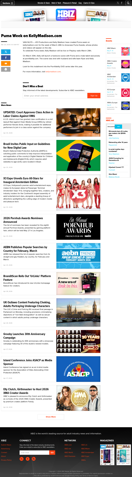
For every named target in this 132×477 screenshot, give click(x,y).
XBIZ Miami (111, 48)
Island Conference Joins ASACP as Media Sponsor (27, 362)
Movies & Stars (44, 3)
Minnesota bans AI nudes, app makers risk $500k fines (118, 133)
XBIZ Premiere (69, 456)
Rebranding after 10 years (118, 142)
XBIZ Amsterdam (111, 75)
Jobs (118, 127)
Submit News (6, 445)
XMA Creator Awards (112, 62)
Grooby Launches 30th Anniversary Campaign (24, 336)
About (3, 456)
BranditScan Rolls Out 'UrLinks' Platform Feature (27, 278)
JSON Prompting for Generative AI (116, 159)
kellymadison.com (53, 71)
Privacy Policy (6, 460)
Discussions (111, 127)
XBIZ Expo (85, 456)
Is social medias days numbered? (116, 150)
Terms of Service (88, 476)
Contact (4, 452)
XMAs (83, 460)
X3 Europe (111, 89)
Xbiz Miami (113, 174)
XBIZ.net (110, 120)
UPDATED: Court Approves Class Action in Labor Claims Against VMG (28, 114)
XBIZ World (68, 452)
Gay (80, 3)
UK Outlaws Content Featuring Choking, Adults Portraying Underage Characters (27, 304)
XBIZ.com (68, 445)
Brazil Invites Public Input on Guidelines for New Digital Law (26, 146)
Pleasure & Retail (70, 3)
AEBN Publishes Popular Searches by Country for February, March (25, 249)
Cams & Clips (88, 3)
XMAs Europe (112, 102)
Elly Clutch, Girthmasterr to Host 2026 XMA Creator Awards (26, 391)
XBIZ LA (84, 445)
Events (109, 40)
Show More (51, 416)
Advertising (5, 448)
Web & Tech (56, 3)
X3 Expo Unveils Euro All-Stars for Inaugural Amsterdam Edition (23, 180)
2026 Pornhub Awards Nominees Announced (23, 220)
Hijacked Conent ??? (116, 167)
